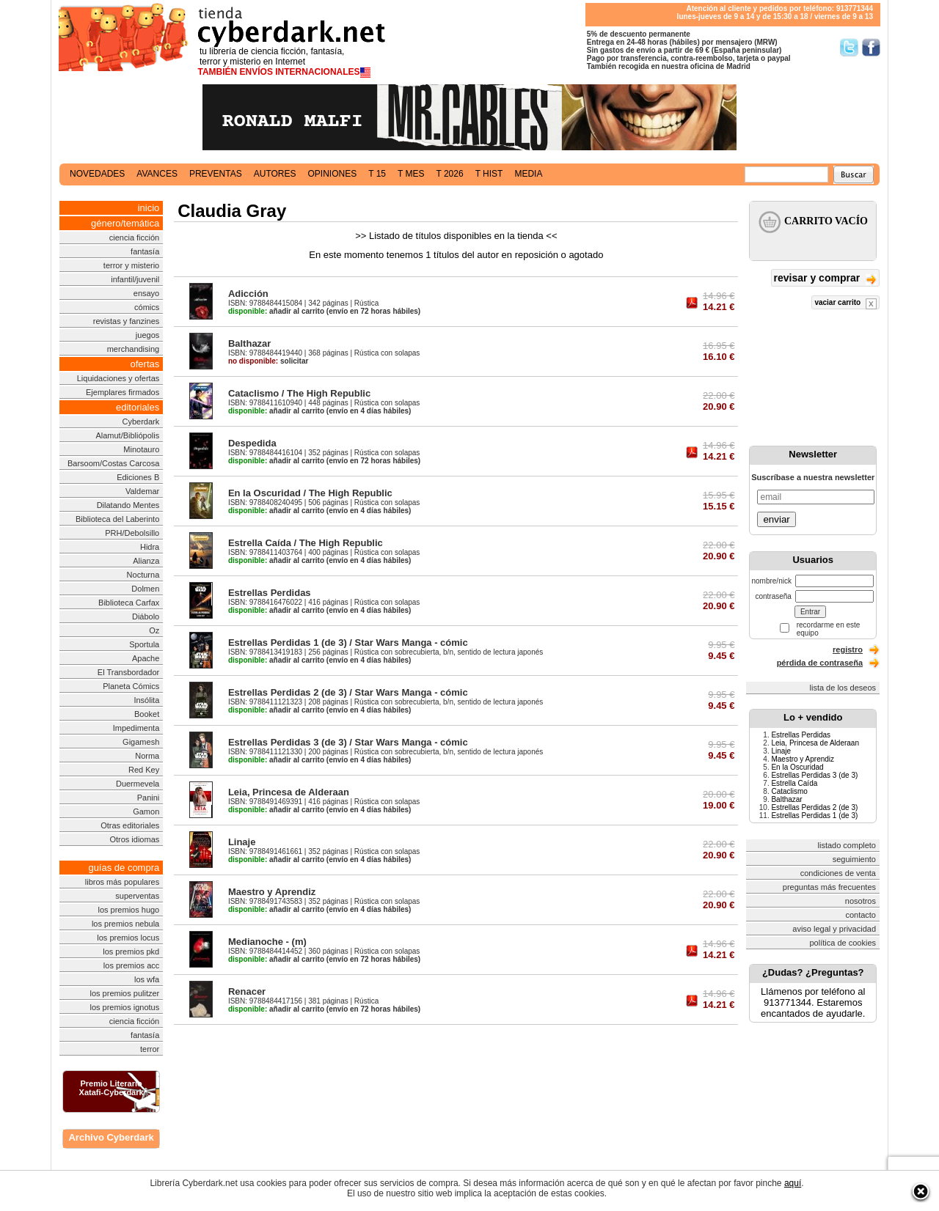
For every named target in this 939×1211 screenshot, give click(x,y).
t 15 (377, 174)
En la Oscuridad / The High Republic (310, 492)
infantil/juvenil (135, 279)
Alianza (146, 560)
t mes (411, 174)
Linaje (242, 841)
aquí (792, 1183)
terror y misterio (131, 265)
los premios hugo (128, 909)
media (528, 174)
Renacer (247, 991)
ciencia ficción (134, 237)
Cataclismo (789, 791)
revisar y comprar (825, 279)
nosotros (860, 901)
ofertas (145, 363)
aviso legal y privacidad (834, 928)
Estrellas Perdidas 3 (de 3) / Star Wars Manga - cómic (348, 742)
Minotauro (141, 449)
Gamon (146, 811)
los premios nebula (125, 923)
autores (275, 174)
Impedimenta (136, 728)
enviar (776, 519)
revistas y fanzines (126, 321)
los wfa (146, 979)
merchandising (133, 349)
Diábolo (145, 616)
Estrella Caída (794, 783)
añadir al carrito (276, 311)
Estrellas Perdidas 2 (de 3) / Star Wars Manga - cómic (348, 692)
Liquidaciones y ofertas (118, 378)
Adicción (248, 293)
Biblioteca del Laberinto (117, 519)
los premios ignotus (124, 1007)
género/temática (125, 223)
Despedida (252, 443)
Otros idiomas (134, 839)
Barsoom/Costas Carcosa (113, 463)
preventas (215, 174)
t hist (489, 174)
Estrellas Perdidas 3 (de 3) (814, 775)
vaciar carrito (845, 303)
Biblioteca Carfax (128, 602)
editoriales (137, 407)
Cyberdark (141, 421)
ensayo (146, 293)
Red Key (143, 769)
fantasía (145, 251)
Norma (147, 755)
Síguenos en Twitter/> (849, 47)
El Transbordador (128, 672)
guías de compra (123, 867)
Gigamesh (141, 741)
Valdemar (142, 491)
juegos (147, 335)
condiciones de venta (838, 873)
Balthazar (249, 343)
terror (149, 1049)
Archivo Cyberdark (110, 1137)
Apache (145, 658)
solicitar (268, 361)
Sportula (144, 644)
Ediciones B (138, 477)
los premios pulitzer (124, 993)
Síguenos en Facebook (871, 47)
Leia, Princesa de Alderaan (288, 792)
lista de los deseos (843, 687)
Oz (154, 630)
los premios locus (128, 937)
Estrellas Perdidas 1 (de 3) (814, 815)
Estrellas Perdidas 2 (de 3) (814, 807)
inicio (149, 207)
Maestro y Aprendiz (271, 891)
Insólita (146, 700)
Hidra (149, 546)
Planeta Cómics (131, 686)
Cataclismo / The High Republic (299, 393)
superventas (137, 895)
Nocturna (143, 574)
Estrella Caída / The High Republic (305, 542)
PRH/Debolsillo (132, 533)
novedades (97, 174)
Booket (146, 714)
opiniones (332, 174)
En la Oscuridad (797, 767)
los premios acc (131, 965)
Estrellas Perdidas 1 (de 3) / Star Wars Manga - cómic (348, 642)
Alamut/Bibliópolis (127, 435)
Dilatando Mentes (128, 505)
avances (157, 174)
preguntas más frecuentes (829, 887)
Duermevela (137, 783)
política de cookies (843, 942)
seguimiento (854, 859)
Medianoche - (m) (267, 941)
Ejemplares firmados (122, 392)
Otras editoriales (130, 825)
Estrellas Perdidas (269, 592)
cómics (146, 307)
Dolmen (145, 588)
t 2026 (449, 174)
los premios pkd (131, 951)
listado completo (847, 845)
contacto (860, 914)
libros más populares (122, 881)
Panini (148, 797)
